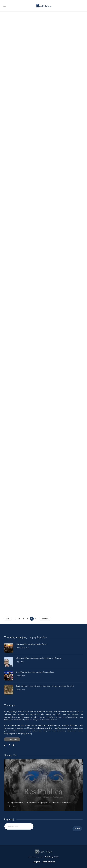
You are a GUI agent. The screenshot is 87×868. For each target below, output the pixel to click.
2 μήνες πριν (20, 676)
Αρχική (36, 861)
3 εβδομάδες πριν (22, 648)
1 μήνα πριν (20, 662)
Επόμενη (45, 618)
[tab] (15, 637)
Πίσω (7, 618)
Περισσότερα (12, 739)
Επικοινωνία (49, 861)
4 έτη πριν (11, 806)
